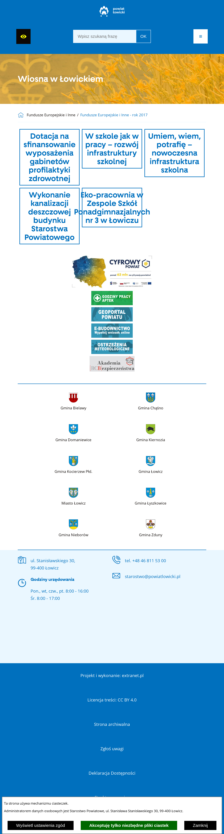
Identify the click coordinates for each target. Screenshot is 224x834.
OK (143, 36)
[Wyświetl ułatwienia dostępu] (23, 36)
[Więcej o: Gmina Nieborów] (73, 527)
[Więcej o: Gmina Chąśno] (150, 400)
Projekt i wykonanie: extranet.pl (112, 675)
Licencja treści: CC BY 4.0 (112, 700)
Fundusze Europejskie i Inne (51, 115)
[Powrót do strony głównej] (22, 115)
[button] (200, 36)
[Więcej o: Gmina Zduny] (150, 527)
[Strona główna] (112, 12)
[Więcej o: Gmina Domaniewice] (73, 432)
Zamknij (200, 825)
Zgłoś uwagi (112, 749)
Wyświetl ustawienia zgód (40, 825)
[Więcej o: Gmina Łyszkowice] (150, 496)
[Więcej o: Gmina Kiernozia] (150, 432)
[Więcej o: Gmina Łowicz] (151, 464)
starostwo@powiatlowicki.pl (152, 576)
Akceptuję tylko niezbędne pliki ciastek (129, 825)
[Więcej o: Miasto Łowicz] (73, 496)
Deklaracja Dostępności (112, 773)
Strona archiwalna (112, 724)
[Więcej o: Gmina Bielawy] (73, 400)
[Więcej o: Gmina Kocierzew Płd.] (73, 464)
